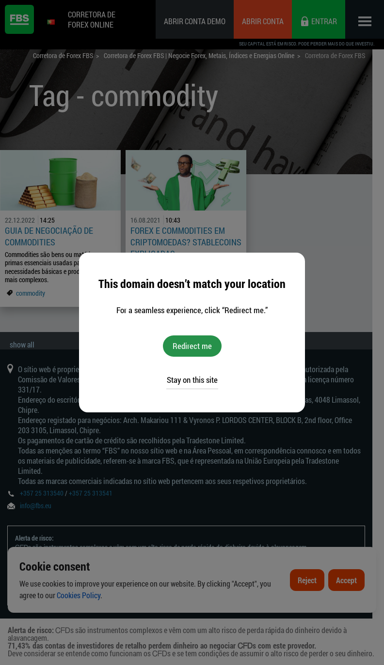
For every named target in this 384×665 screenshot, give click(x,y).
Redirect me (192, 345)
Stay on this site (192, 379)
